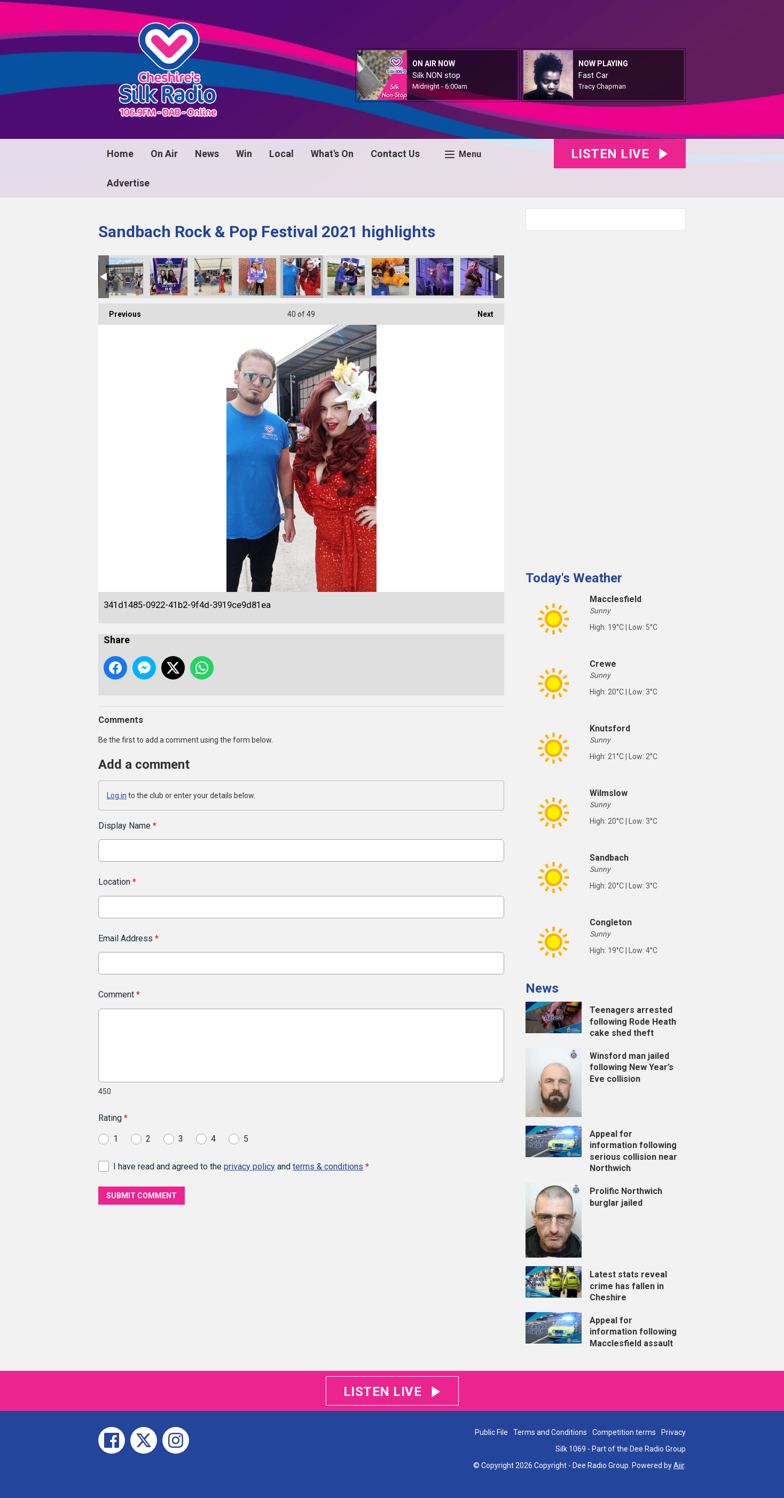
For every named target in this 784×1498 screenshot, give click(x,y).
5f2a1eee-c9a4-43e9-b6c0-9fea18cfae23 (346, 276)
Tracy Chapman (602, 86)
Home (120, 153)
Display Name (127, 826)
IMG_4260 (434, 276)
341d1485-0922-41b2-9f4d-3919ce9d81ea (301, 276)
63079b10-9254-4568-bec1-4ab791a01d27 (257, 276)
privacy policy (249, 1166)
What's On (332, 153)
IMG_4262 (479, 276)
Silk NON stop (436, 75)
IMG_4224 (213, 276)
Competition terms (624, 1432)
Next (480, 310)
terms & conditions (328, 1166)
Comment (119, 994)
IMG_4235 (124, 276)
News (207, 153)
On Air (164, 153)
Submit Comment (141, 1195)
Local (281, 153)
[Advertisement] (606, 396)
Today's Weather (574, 578)
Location (117, 882)
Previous (119, 310)
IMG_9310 (168, 276)
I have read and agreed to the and (241, 1166)
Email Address (128, 938)
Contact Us (395, 153)
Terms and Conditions (550, 1432)
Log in (117, 795)
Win (244, 153)
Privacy (673, 1432)
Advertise (128, 183)
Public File (491, 1432)
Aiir (678, 1465)
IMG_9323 (390, 276)
